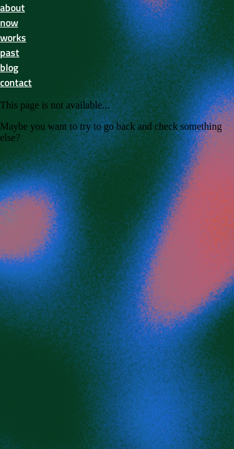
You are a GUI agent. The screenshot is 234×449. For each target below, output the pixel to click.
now (9, 22)
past (9, 52)
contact (16, 82)
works (13, 37)
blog (9, 67)
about (12, 7)
